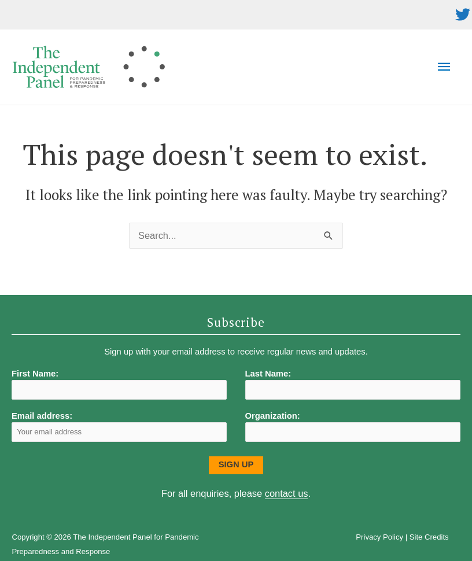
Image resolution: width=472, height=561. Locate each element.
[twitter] (462, 14)
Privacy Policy (379, 537)
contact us (286, 493)
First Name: (35, 373)
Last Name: (268, 373)
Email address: (119, 426)
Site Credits (429, 537)
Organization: (272, 415)
